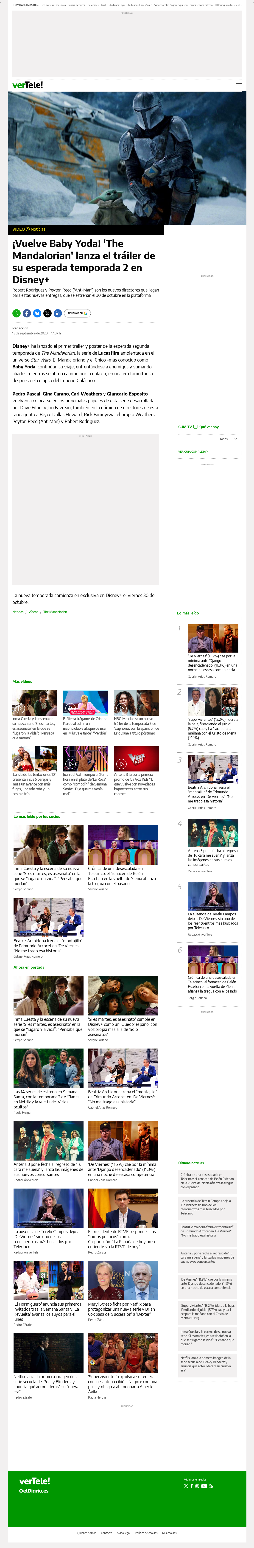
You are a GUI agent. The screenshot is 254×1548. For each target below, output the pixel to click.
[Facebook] (27, 313)
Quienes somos (86, 1533)
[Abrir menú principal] (239, 85)
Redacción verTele (26, 1180)
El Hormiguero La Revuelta (228, 5)
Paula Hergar (23, 1112)
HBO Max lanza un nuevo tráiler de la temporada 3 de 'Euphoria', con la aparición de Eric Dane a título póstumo (136, 725)
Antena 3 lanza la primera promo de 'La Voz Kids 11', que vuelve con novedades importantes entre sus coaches (134, 784)
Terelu (104, 5)
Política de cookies (146, 1533)
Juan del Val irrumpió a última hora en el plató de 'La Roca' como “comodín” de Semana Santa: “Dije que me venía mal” (85, 784)
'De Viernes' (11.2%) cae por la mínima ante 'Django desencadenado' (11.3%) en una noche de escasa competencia (122, 1169)
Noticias (38, 229)
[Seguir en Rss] (211, 1486)
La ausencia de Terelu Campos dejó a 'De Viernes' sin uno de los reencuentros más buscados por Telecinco (46, 1239)
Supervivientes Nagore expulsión (171, 5)
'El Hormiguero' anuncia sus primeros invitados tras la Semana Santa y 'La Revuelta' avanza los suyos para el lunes (47, 1311)
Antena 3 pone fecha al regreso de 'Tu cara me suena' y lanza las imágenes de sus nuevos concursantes (49, 1169)
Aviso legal (123, 1533)
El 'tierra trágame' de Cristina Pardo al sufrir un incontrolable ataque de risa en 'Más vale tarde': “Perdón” (85, 725)
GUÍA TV (198, 427)
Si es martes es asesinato (53, 5)
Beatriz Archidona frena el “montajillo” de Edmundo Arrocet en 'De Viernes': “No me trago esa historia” (48, 945)
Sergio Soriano (23, 889)
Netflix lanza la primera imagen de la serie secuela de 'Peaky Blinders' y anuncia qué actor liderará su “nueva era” (46, 1384)
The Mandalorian (55, 612)
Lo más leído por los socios (37, 816)
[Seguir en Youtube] (204, 1486)
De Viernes (93, 5)
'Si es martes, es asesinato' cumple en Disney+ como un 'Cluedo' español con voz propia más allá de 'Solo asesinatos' (122, 1026)
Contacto (106, 1533)
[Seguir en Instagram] (197, 1486)
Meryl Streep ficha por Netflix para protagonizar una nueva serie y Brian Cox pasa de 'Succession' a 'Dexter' (121, 1309)
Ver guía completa (193, 451)
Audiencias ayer (117, 5)
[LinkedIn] (58, 313)
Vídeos (33, 612)
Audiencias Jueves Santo (140, 5)
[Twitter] (47, 313)
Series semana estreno (201, 5)
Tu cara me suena (76, 5)
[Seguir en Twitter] (186, 1486)
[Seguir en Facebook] (191, 1486)
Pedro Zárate (97, 1252)
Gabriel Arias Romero (28, 956)
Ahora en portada (29, 967)
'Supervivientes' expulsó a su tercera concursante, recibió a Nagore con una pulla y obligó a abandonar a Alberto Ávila (122, 1384)
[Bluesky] (37, 313)
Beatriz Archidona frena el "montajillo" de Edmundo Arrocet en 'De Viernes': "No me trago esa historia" (210, 794)
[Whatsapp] (16, 313)
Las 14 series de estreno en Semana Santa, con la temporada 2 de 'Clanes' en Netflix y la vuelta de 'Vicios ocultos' (47, 1099)
